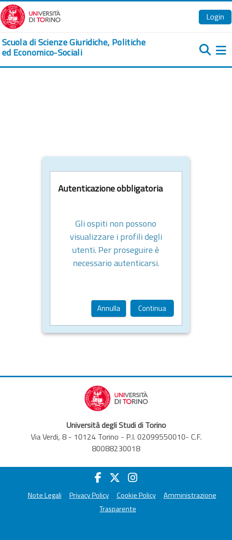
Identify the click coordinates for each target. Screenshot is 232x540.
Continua (152, 308)
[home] (77, 47)
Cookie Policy (136, 495)
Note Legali (45, 495)
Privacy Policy (89, 495)
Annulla (108, 308)
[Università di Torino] (30, 15)
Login (215, 16)
